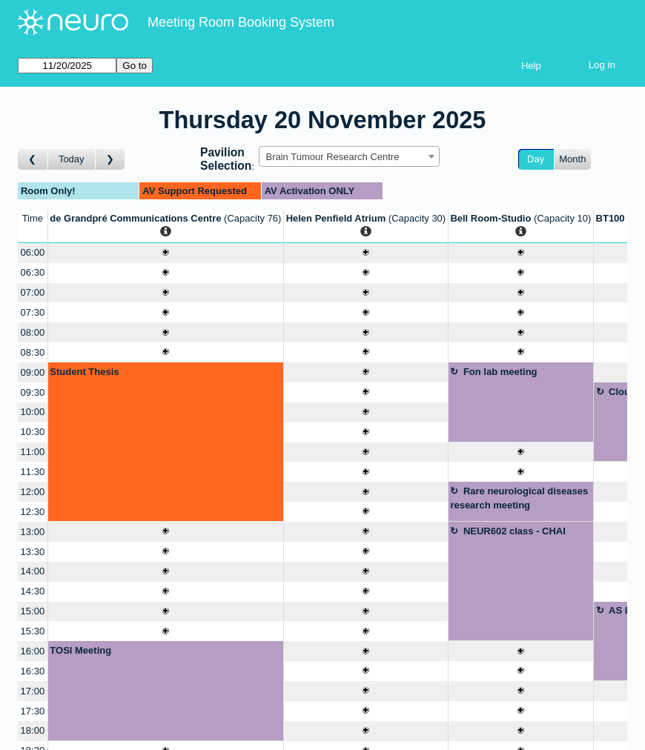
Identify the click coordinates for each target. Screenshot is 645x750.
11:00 (33, 451)
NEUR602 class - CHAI (514, 531)
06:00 (33, 252)
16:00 (33, 651)
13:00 (33, 531)
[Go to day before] (33, 159)
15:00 (33, 611)
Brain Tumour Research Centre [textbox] (332, 156)
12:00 (33, 491)
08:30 (33, 352)
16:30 (33, 671)
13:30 (33, 551)
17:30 (33, 711)
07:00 (33, 292)
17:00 (33, 691)
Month (572, 159)
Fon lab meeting (500, 371)
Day (535, 159)
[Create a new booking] (165, 253)
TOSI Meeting (80, 650)
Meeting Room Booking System (241, 22)
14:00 (33, 571)
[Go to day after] (110, 159)
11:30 (33, 471)
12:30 (33, 511)
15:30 (33, 631)
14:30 (33, 591)
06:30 (33, 272)
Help (531, 65)
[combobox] (349, 156)
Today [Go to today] (72, 159)
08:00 (33, 332)
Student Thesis (84, 371)
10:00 (33, 411)
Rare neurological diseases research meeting (519, 498)
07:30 (33, 312)
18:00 (33, 730)
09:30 (33, 392)
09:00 (33, 372)
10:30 (33, 431)
